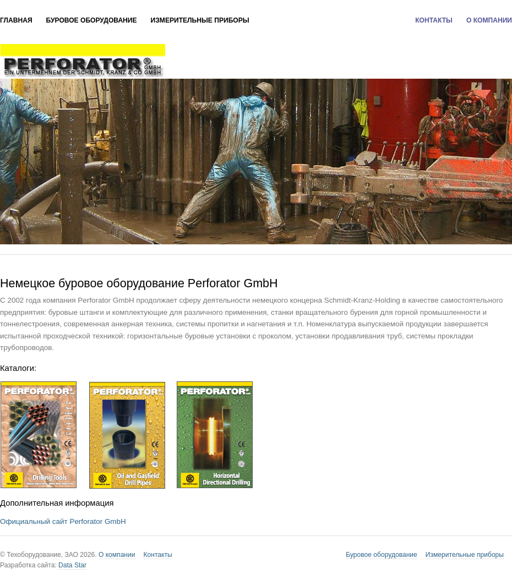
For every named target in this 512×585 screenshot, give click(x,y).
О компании (489, 20)
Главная (16, 20)
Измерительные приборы (200, 20)
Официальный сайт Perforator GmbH (63, 521)
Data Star (72, 565)
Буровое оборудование (91, 20)
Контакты (434, 20)
